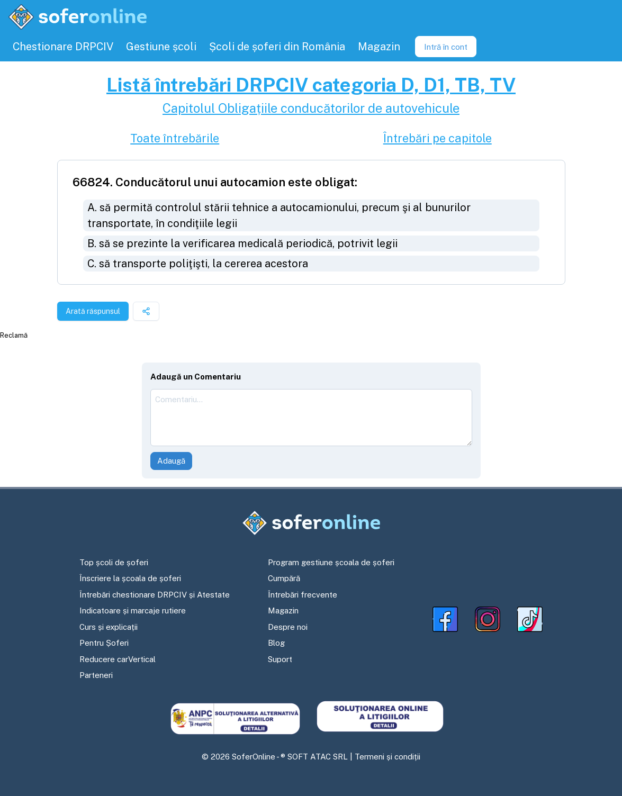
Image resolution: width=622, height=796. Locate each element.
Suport (280, 659)
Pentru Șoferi (104, 642)
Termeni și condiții (387, 756)
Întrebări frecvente (302, 594)
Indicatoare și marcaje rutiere (132, 610)
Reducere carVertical (117, 659)
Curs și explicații (108, 626)
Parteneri (96, 675)
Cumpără (284, 578)
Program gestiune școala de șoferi (331, 562)
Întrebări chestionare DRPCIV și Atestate (154, 594)
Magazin (283, 610)
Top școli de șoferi (113, 562)
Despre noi (288, 626)
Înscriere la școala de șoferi (130, 578)
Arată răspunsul (93, 311)
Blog (276, 642)
